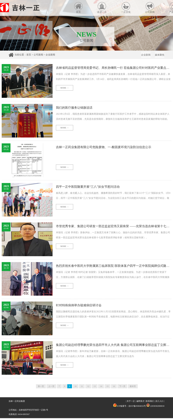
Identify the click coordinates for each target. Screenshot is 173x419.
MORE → (64, 89)
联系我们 (150, 402)
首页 (78, 7)
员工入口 (159, 402)
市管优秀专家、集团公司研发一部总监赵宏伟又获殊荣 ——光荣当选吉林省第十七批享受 (113, 243)
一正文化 (126, 7)
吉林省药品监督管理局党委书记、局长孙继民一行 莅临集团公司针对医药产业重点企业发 (113, 68)
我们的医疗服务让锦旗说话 (76, 125)
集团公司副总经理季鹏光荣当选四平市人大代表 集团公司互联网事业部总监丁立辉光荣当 (113, 362)
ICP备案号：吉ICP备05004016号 (131, 407)
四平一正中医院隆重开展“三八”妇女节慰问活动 (91, 204)
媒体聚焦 (159, 55)
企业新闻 (50, 54)
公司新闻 (150, 7)
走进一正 (102, 7)
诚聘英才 (140, 402)
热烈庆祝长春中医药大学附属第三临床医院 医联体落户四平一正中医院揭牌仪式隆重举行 (113, 283)
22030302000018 (155, 407)
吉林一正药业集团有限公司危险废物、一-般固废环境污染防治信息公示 (109, 164)
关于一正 (131, 402)
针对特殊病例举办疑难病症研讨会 (81, 322)
